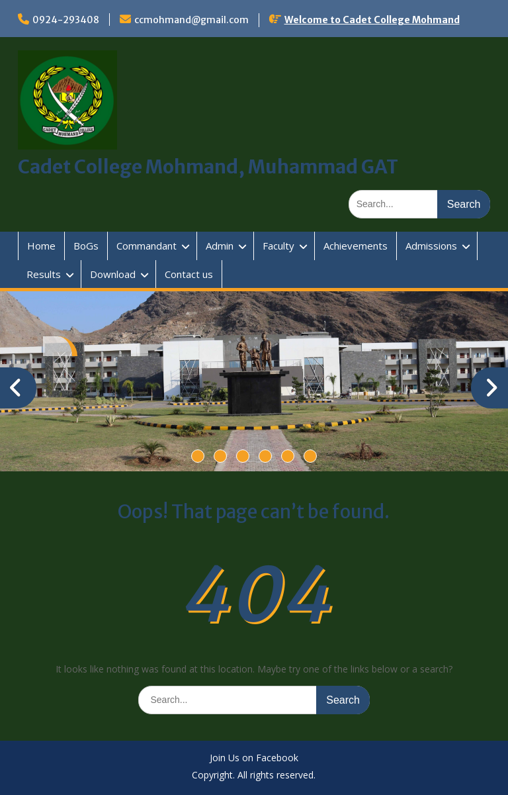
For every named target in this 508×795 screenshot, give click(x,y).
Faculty (278, 245)
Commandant (146, 245)
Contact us (189, 274)
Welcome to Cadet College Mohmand (372, 20)
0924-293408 (65, 20)
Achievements (355, 245)
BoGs (86, 245)
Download (113, 274)
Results (43, 274)
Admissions (431, 245)
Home (41, 245)
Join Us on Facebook (254, 758)
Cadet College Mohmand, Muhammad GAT (208, 167)
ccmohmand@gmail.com (191, 20)
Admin (219, 245)
